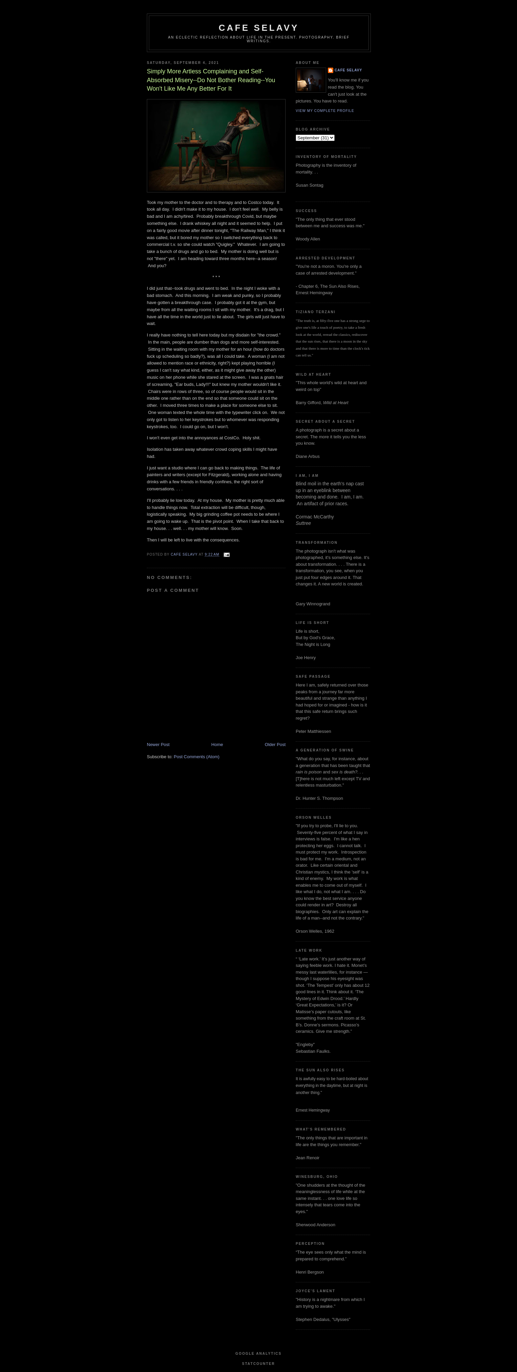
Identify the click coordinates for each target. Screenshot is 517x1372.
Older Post (275, 744)
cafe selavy (259, 28)
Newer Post (158, 744)
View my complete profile (325, 111)
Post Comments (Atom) (197, 756)
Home (217, 744)
